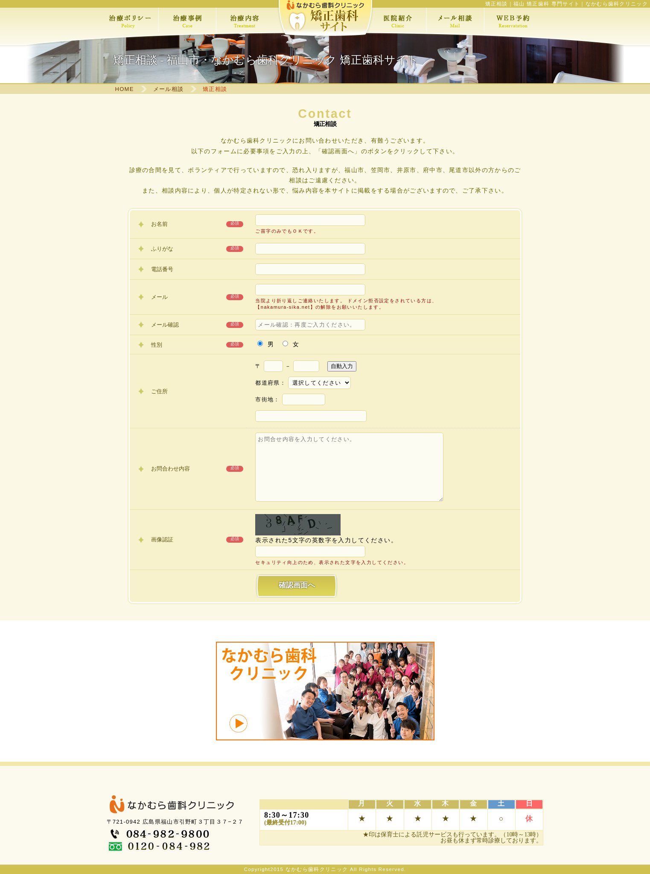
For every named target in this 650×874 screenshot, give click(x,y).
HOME (124, 89)
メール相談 (168, 89)
